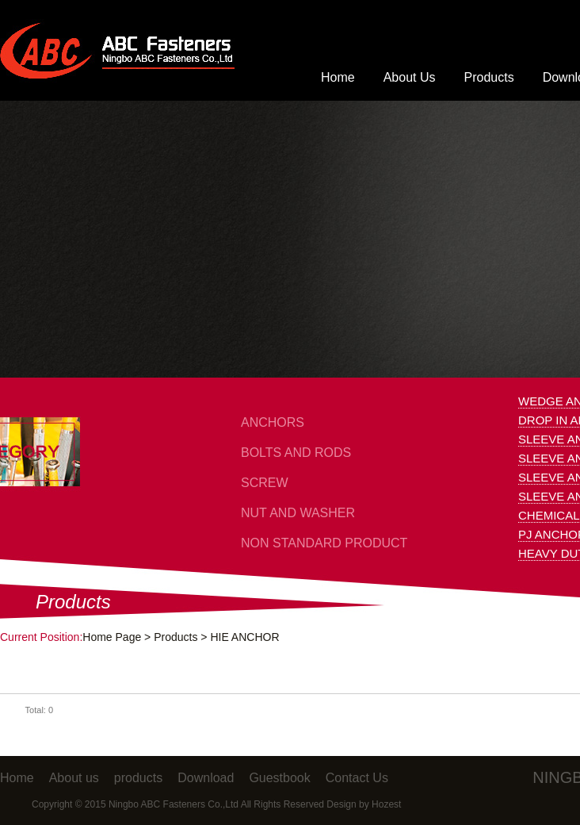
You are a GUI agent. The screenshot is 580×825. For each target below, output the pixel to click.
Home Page (111, 637)
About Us (409, 77)
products (138, 778)
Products (489, 77)
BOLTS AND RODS (296, 452)
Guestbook (279, 778)
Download (205, 778)
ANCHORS (272, 422)
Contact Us (357, 778)
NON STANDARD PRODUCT (324, 543)
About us (74, 778)
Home (338, 77)
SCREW (264, 482)
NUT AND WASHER (298, 513)
